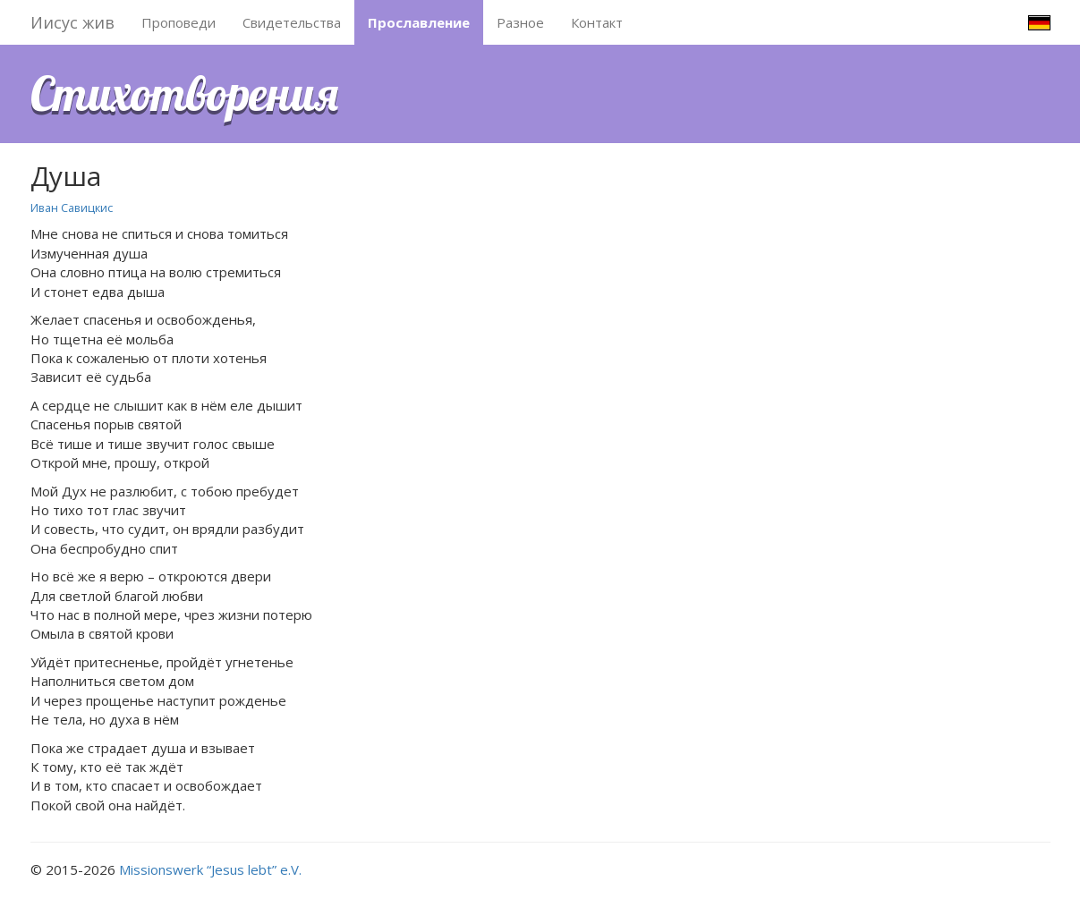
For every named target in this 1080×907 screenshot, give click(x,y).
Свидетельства (291, 22)
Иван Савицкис (71, 207)
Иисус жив (72, 22)
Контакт (597, 22)
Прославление (419, 22)
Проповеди (178, 22)
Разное (520, 22)
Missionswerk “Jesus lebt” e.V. (210, 869)
